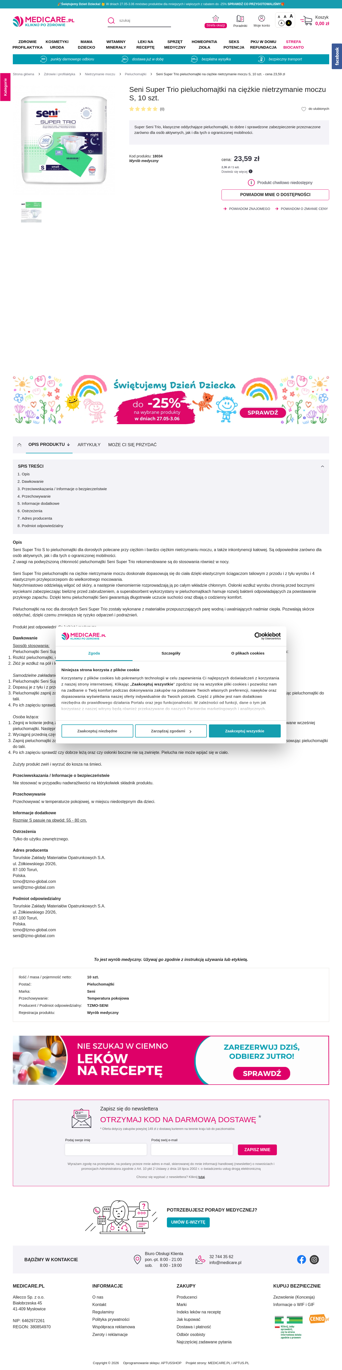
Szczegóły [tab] (171, 653)
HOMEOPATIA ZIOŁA (204, 44)
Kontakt (99, 1304)
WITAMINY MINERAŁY (116, 44)
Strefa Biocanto (293, 44)
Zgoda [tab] (94, 653)
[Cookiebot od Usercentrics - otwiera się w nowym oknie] (258, 636)
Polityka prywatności (110, 1319)
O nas (97, 1297)
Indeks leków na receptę (199, 1312)
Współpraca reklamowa (113, 1327)
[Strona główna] (23, 74)
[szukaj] (139, 20)
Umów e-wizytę (188, 1222)
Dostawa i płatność (194, 1327)
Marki (182, 1304)
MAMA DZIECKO (86, 44)
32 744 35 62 (221, 1257)
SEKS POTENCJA (234, 44)
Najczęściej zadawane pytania (204, 1342)
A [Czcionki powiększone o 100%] (291, 16)
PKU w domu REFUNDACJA (263, 44)
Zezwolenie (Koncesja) (294, 1297)
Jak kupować (188, 1319)
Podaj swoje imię (77, 1140)
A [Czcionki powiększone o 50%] (285, 16)
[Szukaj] (111, 20)
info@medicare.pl (225, 1262)
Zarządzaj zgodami (171, 731)
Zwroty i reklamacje (110, 1334)
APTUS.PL (241, 1363)
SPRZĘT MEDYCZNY (175, 44)
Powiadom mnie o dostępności (275, 194)
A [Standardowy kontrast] (281, 23)
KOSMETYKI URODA (57, 44)
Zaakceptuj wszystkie (244, 731)
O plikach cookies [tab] (247, 653)
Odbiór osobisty (191, 1334)
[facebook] (301, 1259)
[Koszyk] (306, 20)
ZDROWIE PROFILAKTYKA (27, 44)
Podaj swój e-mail (164, 1140)
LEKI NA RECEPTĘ (145, 44)
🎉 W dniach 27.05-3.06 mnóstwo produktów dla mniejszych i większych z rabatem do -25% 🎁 (171, 4)
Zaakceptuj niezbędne (97, 731)
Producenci (187, 1297)
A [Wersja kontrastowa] (289, 23)
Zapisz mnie (257, 1150)
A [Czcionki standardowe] (279, 17)
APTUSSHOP (171, 1363)
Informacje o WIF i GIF (294, 1304)
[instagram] (314, 1259)
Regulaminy (103, 1312)
